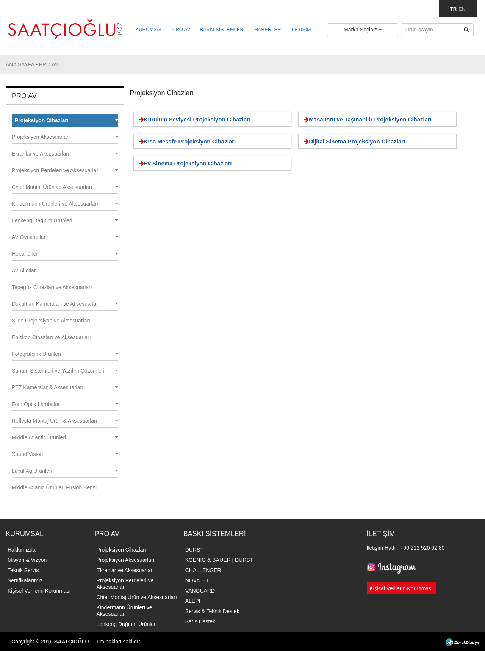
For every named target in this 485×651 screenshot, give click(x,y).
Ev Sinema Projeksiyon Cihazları (184, 163)
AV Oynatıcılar (65, 237)
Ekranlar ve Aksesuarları (65, 154)
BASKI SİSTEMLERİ (222, 29)
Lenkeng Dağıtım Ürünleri (65, 220)
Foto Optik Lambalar (65, 404)
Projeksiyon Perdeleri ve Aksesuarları (65, 170)
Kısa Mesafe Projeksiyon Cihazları (186, 141)
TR (453, 9)
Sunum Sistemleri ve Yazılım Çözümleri (65, 371)
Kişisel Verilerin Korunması (39, 591)
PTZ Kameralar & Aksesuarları (65, 387)
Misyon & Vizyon (27, 560)
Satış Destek (200, 621)
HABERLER (267, 29)
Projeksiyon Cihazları (66, 120)
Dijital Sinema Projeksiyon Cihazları (353, 141)
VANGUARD (200, 591)
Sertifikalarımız (25, 580)
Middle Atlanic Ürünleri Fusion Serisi (54, 487)
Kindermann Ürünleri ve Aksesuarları (65, 204)
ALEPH (194, 601)
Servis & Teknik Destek (212, 611)
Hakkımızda (22, 550)
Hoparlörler (65, 254)
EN (461, 9)
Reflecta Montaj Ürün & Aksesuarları (65, 421)
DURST (194, 550)
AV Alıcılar (24, 270)
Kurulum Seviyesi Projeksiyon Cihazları (193, 119)
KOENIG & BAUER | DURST (219, 560)
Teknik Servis (23, 570)
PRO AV (181, 29)
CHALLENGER (203, 570)
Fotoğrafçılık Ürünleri (65, 354)
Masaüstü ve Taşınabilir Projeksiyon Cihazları (366, 119)
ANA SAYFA (21, 64)
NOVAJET (197, 580)
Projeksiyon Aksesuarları (65, 137)
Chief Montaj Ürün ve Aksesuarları (65, 187)
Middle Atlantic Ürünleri (65, 437)
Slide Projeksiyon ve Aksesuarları (51, 321)
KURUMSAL (149, 29)
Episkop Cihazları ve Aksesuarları (51, 337)
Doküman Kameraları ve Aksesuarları (65, 304)
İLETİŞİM (300, 29)
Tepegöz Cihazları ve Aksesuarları (52, 287)
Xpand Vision (65, 454)
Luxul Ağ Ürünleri (65, 471)
